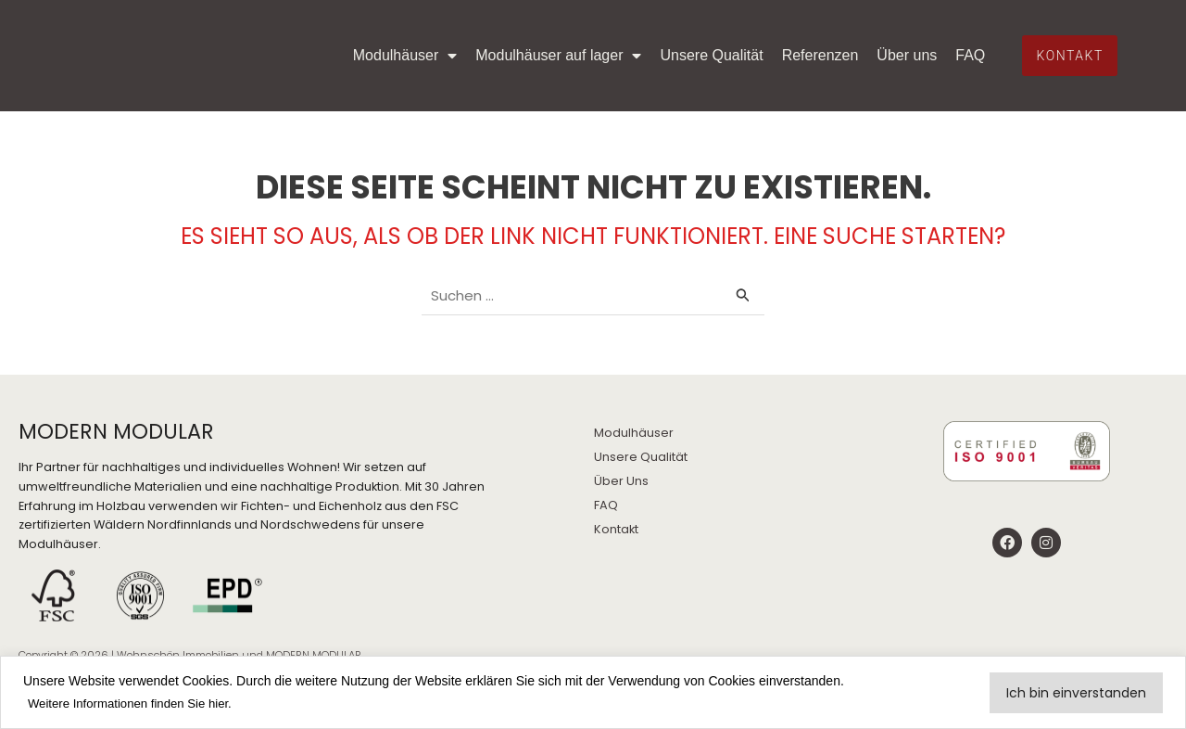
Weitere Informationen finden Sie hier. (136, 704)
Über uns (946, 37)
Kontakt (616, 529)
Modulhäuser (444, 37)
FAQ (962, 74)
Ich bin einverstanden (1076, 693)
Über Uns (621, 481)
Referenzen (859, 37)
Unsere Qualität (751, 37)
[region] (593, 693)
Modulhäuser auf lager (598, 37)
